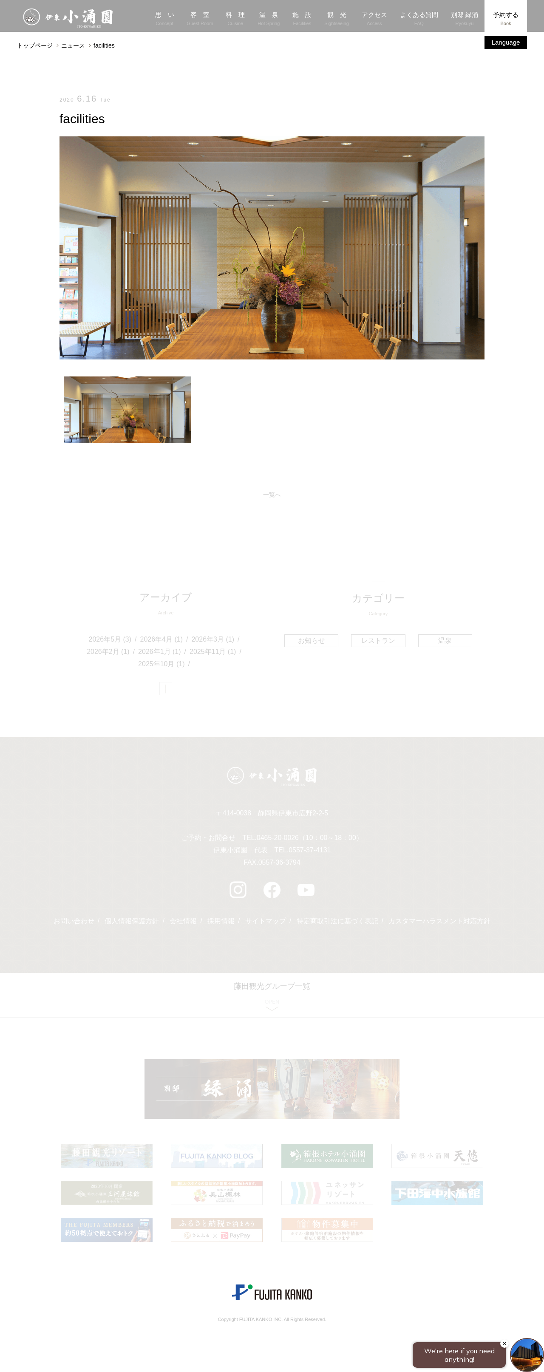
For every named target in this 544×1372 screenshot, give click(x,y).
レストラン (378, 641)
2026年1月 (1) (160, 652)
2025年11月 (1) (213, 652)
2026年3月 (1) (213, 640)
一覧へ (272, 495)
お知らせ (312, 641)
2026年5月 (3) (110, 640)
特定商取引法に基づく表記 (337, 924)
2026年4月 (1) (161, 640)
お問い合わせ (73, 924)
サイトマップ (265, 924)
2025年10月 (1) (162, 664)
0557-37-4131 (310, 853)
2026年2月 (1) (108, 652)
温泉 (444, 641)
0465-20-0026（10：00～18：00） (309, 841)
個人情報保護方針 (132, 924)
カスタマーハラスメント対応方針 (440, 924)
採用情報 (221, 924)
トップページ (35, 45)
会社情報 (183, 924)
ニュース (73, 45)
